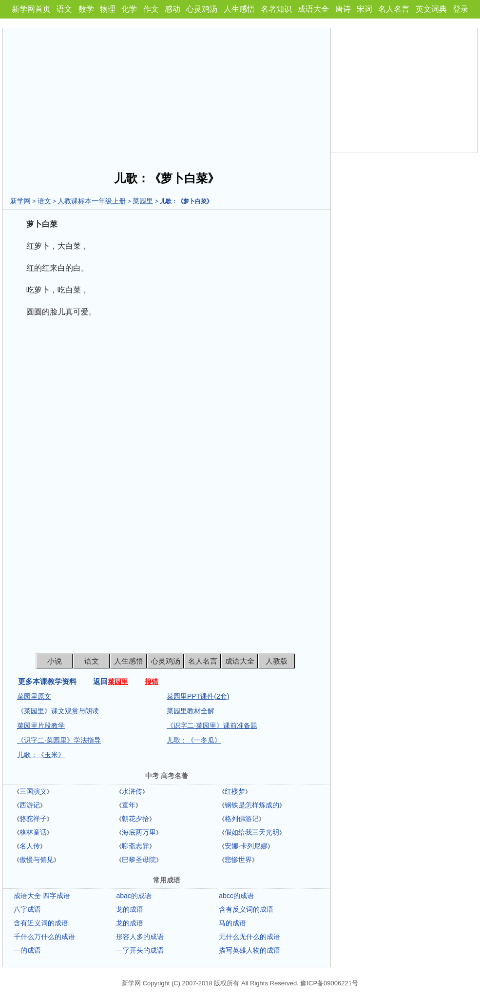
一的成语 (27, 950)
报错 (151, 682)
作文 (151, 9)
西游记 (29, 805)
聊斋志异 (135, 846)
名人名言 (393, 9)
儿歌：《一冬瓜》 (194, 740)
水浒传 (132, 791)
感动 (172, 9)
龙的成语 (129, 909)
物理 (107, 9)
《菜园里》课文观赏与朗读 (58, 711)
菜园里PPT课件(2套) (198, 696)
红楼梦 (235, 791)
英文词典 (431, 9)
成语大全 (313, 9)
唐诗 (343, 9)
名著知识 (276, 9)
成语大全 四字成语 (42, 896)
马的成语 (232, 923)
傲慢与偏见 (36, 859)
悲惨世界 (238, 859)
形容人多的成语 (140, 936)
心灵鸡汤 (201, 9)
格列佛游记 (242, 819)
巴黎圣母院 (139, 859)
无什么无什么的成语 (249, 936)
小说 (54, 661)
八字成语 (27, 909)
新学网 (20, 201)
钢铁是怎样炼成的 (252, 805)
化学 (129, 9)
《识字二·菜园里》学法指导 (59, 740)
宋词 (364, 9)
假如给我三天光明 (252, 832)
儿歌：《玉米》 (41, 755)
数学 (86, 9)
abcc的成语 (236, 896)
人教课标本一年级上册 (92, 201)
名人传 (29, 846)
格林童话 (33, 832)
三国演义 (33, 791)
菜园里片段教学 (41, 725)
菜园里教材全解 (190, 711)
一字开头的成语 (140, 950)
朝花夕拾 (135, 819)
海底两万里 (139, 832)
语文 (64, 9)
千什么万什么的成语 (44, 936)
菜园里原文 (34, 696)
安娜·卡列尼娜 (246, 846)
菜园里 (143, 201)
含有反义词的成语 (246, 909)
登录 (460, 9)
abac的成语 (133, 896)
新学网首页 (31, 9)
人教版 (277, 661)
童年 (128, 805)
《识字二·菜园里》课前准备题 (212, 725)
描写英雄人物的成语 (249, 950)
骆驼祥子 (33, 819)
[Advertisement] (167, 96)
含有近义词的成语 (41, 923)
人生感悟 (239, 9)
